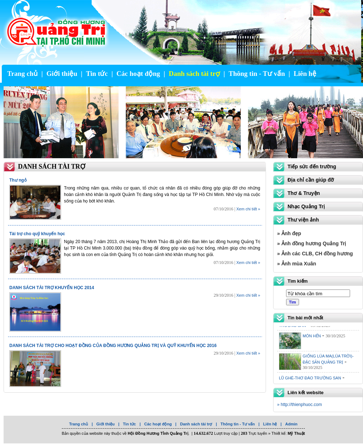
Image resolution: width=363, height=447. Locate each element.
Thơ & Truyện (304, 193)
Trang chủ (22, 73)
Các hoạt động (138, 73)
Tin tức (97, 73)
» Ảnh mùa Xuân (296, 263)
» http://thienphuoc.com (299, 404)
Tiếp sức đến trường (312, 166)
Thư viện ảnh (303, 220)
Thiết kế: (288, 433)
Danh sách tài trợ (194, 73)
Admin (291, 424)
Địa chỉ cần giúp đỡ (311, 180)
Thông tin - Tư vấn (257, 73)
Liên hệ (305, 73)
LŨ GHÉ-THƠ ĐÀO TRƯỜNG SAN (310, 379)
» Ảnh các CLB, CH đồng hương (315, 253)
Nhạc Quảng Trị (306, 206)
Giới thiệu (61, 73)
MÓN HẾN (312, 337)
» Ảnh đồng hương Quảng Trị (311, 243)
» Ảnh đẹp (289, 233)
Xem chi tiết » (248, 209)
